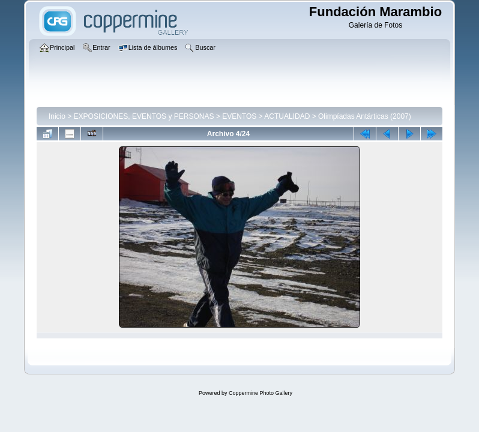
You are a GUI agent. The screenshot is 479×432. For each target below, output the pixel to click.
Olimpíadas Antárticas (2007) (364, 116)
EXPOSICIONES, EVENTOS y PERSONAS (144, 116)
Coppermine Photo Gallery (260, 393)
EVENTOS (239, 116)
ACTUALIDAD (287, 116)
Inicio (57, 116)
